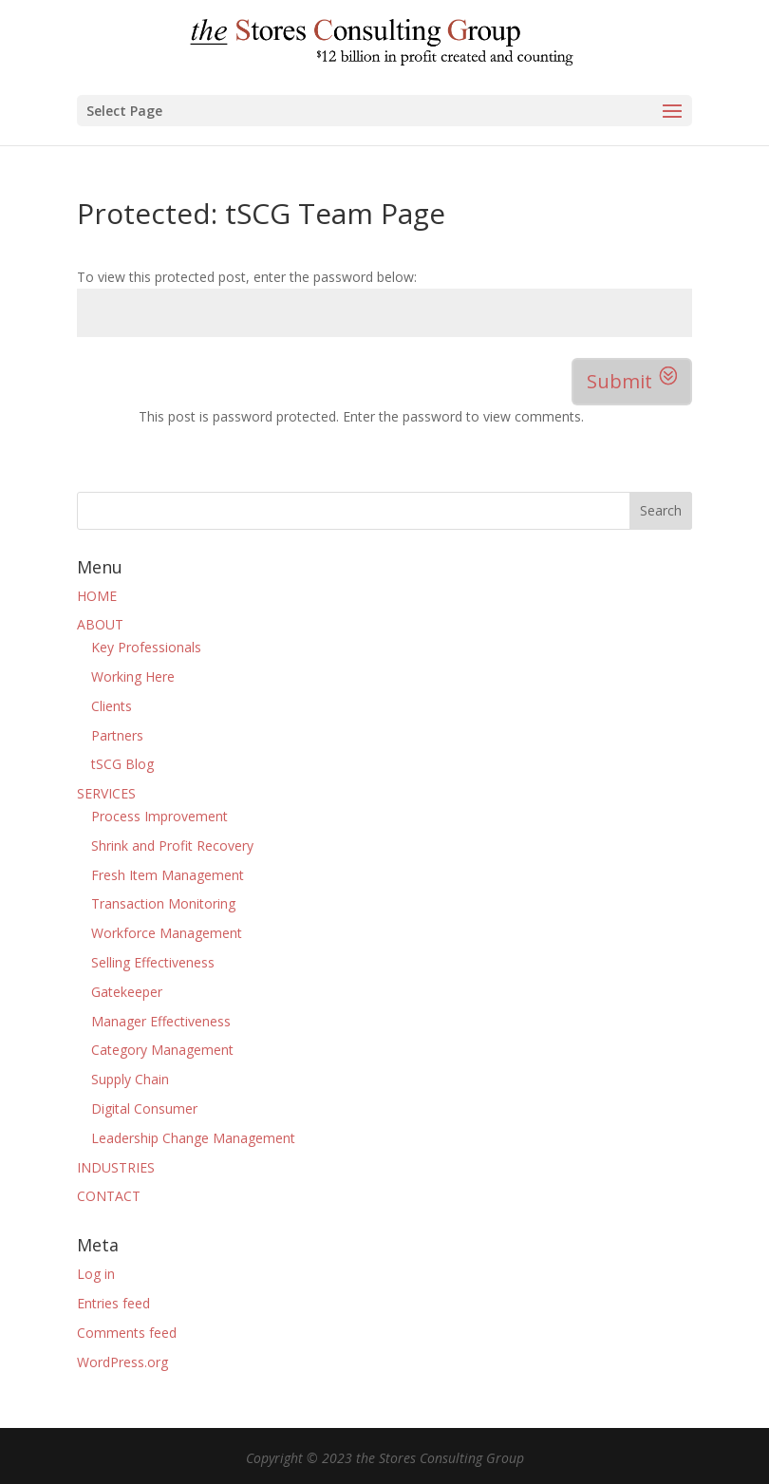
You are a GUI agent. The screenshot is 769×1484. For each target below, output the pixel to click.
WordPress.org (122, 1362)
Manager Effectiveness (161, 1021)
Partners (117, 735)
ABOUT (100, 624)
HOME (97, 596)
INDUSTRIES (116, 1167)
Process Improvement (159, 816)
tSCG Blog (122, 764)
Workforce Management (166, 933)
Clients (111, 706)
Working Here (133, 676)
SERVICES (106, 793)
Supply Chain (130, 1079)
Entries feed (113, 1303)
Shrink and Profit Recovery (172, 845)
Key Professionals (146, 647)
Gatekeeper (126, 992)
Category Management (162, 1050)
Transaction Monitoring (163, 903)
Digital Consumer (144, 1108)
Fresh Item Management (167, 875)
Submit (619, 381)
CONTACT (109, 1196)
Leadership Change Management (193, 1138)
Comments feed (127, 1333)
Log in (96, 1274)
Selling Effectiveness (153, 962)
